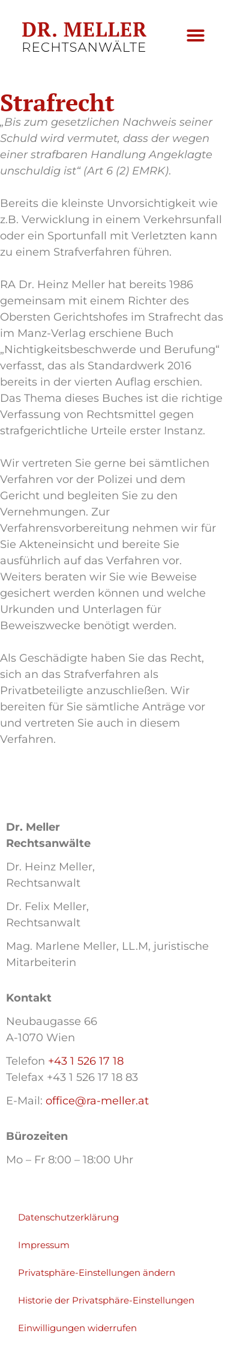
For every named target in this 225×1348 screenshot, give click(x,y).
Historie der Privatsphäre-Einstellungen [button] (106, 1300)
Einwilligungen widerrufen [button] (77, 1328)
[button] (195, 35)
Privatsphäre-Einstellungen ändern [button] (96, 1272)
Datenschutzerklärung (68, 1217)
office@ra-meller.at (97, 1100)
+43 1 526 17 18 (86, 1061)
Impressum (44, 1245)
